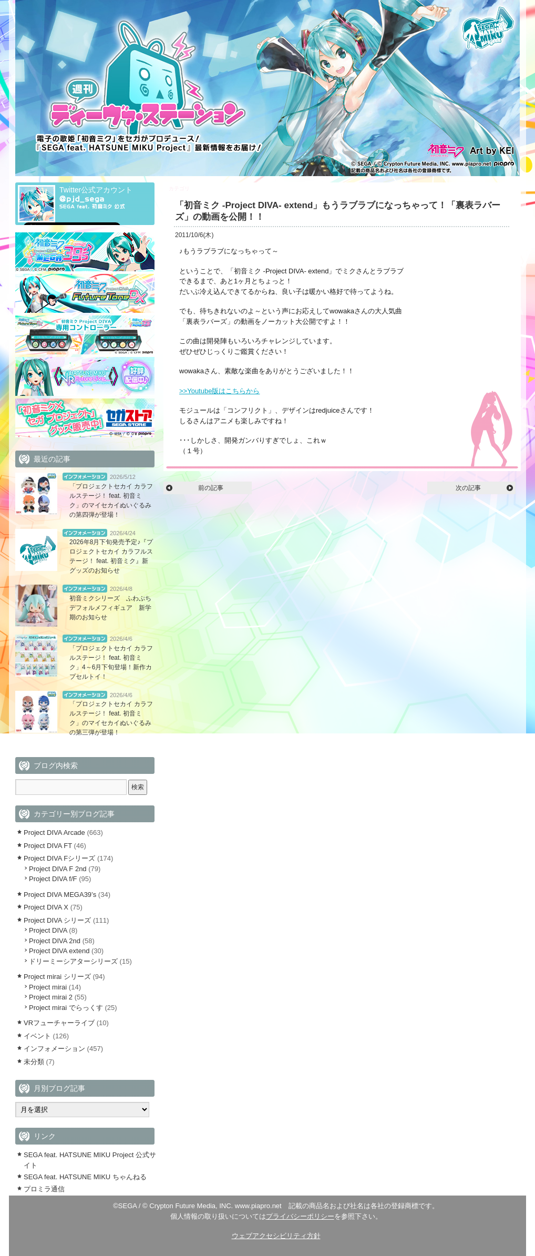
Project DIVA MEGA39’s (60, 894)
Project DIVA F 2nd (58, 869)
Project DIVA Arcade (54, 832)
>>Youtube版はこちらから (219, 391)
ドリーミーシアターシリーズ (73, 961)
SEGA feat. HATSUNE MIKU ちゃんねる (85, 1177)
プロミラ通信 (44, 1189)
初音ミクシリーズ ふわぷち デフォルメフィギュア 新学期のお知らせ (113, 608)
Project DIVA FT (48, 846)
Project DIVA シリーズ (57, 920)
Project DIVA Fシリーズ (59, 858)
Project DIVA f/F (53, 879)
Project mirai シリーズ (57, 977)
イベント (37, 1036)
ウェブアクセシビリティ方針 (276, 1236)
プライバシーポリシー (300, 1216)
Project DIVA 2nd (54, 941)
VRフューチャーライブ (59, 1023)
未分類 (34, 1062)
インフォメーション (85, 477)
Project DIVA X (46, 907)
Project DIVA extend (214, 188)
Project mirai (48, 987)
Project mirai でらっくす (66, 1008)
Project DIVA (48, 930)
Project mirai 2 (51, 997)
